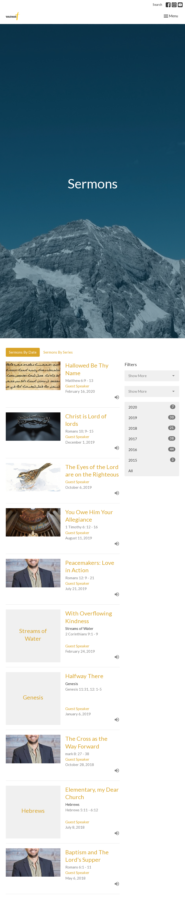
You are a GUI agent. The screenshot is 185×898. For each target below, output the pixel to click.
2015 (151, 460)
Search (157, 4)
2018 (151, 428)
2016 (151, 449)
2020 (151, 406)
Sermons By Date (23, 352)
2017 (151, 438)
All (130, 471)
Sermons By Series (58, 352)
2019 (151, 417)
